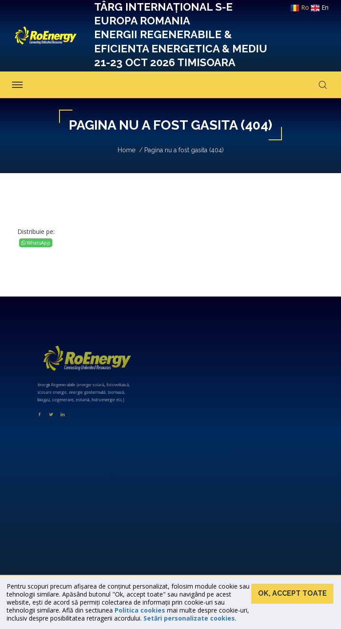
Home (126, 150)
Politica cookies (140, 610)
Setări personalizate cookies (189, 618)
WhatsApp (35, 242)
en (320, 7)
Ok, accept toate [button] (292, 593)
